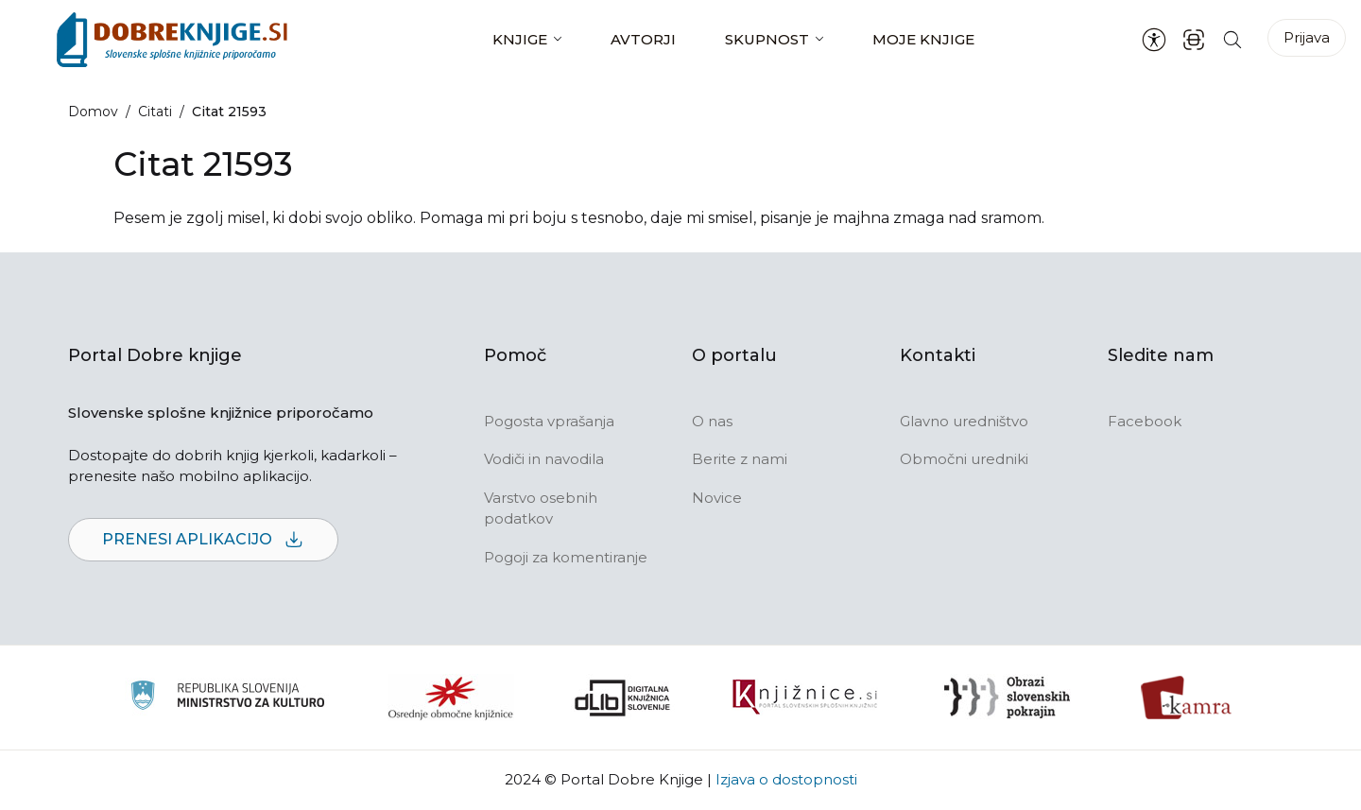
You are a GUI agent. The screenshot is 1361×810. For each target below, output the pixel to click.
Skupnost (767, 39)
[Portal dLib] (623, 697)
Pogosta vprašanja (549, 421)
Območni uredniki (964, 459)
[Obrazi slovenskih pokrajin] (1007, 697)
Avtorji (643, 39)
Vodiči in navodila (544, 459)
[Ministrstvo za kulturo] (227, 698)
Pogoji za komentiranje (565, 557)
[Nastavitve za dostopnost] (1154, 39)
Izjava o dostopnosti (786, 779)
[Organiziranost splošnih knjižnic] (451, 697)
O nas (712, 421)
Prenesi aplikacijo (203, 540)
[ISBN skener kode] (1194, 39)
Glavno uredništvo (964, 421)
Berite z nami (739, 459)
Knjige (519, 39)
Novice (717, 498)
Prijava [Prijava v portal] (1306, 37)
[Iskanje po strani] (1232, 39)
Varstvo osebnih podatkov (540, 508)
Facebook (1144, 421)
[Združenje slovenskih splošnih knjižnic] (805, 697)
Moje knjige (923, 39)
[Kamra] (1186, 697)
